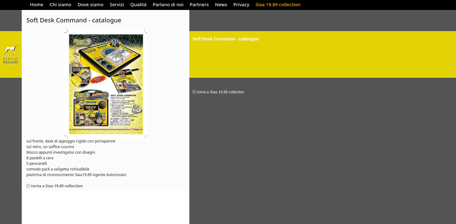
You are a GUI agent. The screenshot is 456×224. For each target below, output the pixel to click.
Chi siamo (60, 4)
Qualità (138, 4)
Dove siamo (91, 4)
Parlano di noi (168, 4)
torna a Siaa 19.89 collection (54, 186)
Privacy (241, 4)
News (221, 4)
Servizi (117, 4)
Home (36, 4)
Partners (199, 4)
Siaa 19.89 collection (277, 4)
